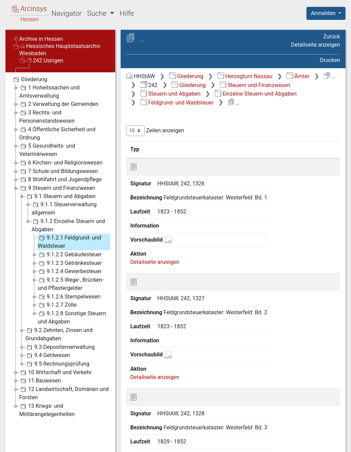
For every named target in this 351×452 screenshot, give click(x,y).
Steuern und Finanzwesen (255, 85)
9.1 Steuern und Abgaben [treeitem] (60, 196)
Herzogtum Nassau (245, 76)
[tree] (60, 246)
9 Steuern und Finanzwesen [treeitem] (57, 188)
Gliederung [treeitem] (29, 79)
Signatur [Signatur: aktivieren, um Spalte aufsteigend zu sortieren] (166, 149)
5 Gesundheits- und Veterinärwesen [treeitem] (47, 149)
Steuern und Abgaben (171, 93)
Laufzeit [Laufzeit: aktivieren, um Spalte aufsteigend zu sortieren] (316, 149)
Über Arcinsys (174, 443)
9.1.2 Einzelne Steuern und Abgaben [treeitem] (68, 225)
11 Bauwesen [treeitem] (40, 381)
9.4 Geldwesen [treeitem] (47, 355)
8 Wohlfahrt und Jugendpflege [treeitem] (60, 179)
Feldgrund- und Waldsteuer (177, 102)
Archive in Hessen (38, 39)
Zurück (331, 36)
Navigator (66, 13)
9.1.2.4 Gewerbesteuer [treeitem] (69, 271)
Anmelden (324, 13)
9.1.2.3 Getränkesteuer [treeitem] (70, 263)
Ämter (298, 76)
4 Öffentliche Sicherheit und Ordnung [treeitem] (57, 133)
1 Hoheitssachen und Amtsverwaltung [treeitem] (49, 91)
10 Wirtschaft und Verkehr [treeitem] (55, 372)
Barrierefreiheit (278, 443)
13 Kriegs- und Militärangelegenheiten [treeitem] (47, 409)
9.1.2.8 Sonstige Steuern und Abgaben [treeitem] (72, 317)
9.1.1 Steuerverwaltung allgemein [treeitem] (64, 208)
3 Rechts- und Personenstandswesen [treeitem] (47, 116)
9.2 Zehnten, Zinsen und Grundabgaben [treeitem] (59, 334)
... (330, 76)
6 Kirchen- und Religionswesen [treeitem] (60, 163)
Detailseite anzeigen (315, 44)
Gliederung (186, 76)
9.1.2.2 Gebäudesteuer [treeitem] (70, 255)
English (16, 438)
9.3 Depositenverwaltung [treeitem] (60, 347)
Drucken (330, 60)
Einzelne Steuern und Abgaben (255, 93)
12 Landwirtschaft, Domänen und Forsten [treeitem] (64, 393)
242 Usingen (45, 60)
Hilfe (127, 13)
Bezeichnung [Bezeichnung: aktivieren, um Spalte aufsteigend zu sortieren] (223, 149)
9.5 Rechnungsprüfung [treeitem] (57, 364)
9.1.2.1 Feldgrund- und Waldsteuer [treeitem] (69, 241)
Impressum (328, 443)
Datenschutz (225, 443)
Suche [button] (97, 13)
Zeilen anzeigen (155, 130)
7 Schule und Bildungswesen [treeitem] (58, 171)
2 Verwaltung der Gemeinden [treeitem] (58, 104)
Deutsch (41, 438)
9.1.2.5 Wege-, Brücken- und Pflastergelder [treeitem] (71, 283)
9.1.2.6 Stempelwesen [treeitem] (69, 297)
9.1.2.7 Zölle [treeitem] (57, 305)
